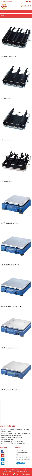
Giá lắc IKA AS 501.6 (6, 181)
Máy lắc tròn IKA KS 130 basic (9, 223)
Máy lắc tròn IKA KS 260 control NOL (11, 306)
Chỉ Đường (26, 474)
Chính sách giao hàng (21, 455)
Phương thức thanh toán (21, 452)
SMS (15, 474)
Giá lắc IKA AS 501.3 (6, 140)
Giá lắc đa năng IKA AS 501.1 (9, 56)
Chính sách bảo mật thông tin (23, 457)
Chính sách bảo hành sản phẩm (23, 459)
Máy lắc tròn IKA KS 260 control (10, 264)
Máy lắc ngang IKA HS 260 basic (10, 348)
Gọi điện (5, 474)
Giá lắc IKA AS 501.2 (6, 98)
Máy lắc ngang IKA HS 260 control (11, 389)
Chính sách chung (20, 450)
